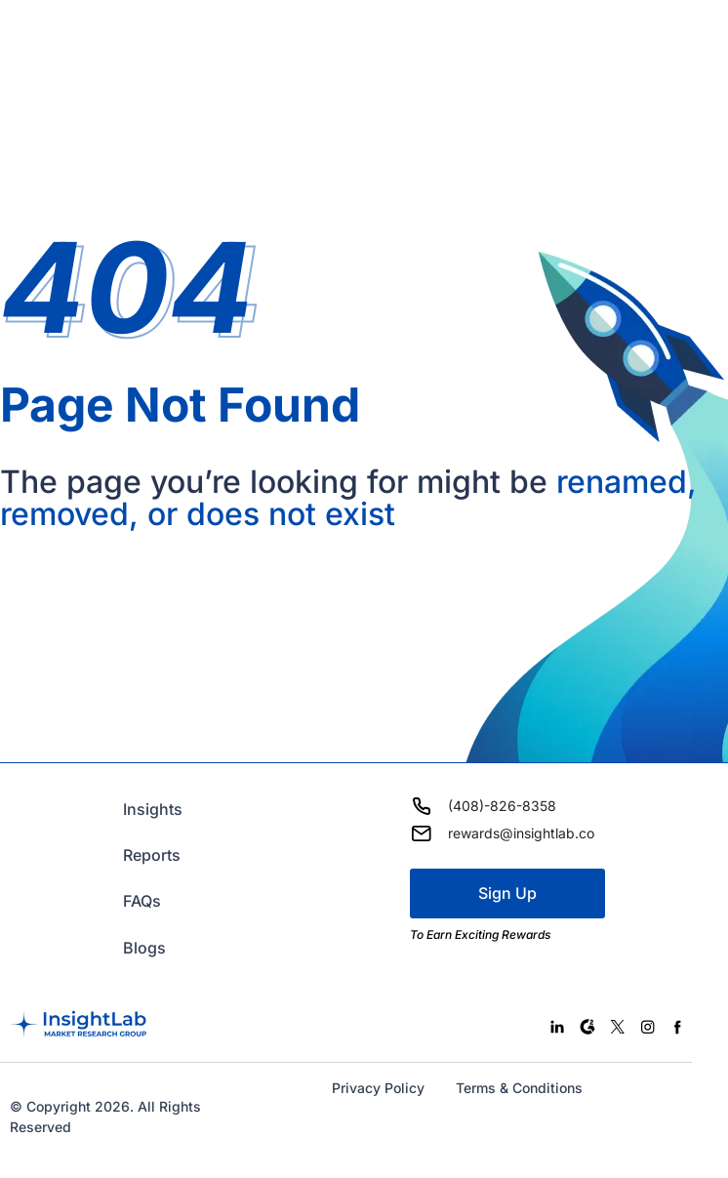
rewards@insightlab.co (521, 833)
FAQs (142, 901)
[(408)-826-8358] (421, 806)
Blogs (144, 947)
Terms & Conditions (519, 1087)
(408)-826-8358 (502, 805)
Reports (152, 855)
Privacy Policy (378, 1087)
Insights (152, 809)
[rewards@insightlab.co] (421, 833)
